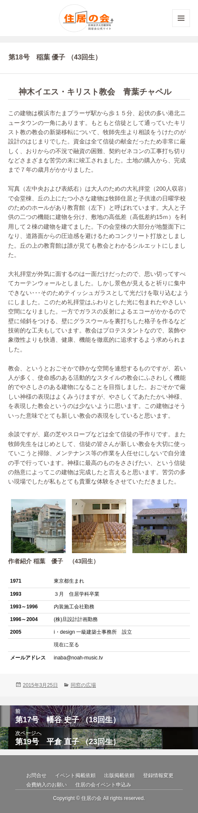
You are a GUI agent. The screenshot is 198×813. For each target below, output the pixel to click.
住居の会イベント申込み (103, 785)
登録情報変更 (158, 775)
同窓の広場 (83, 685)
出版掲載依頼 (119, 775)
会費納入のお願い (46, 785)
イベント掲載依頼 (75, 775)
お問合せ (36, 775)
